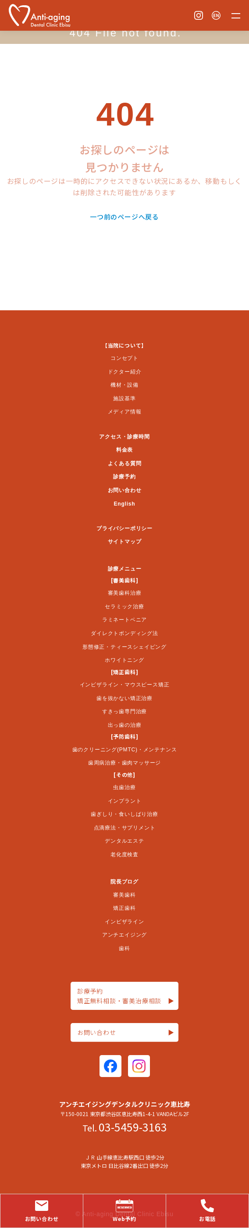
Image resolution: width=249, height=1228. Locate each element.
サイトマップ (125, 542)
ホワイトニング (124, 660)
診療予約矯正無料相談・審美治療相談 (125, 996)
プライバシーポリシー (124, 528)
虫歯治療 (124, 787)
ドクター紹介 (125, 372)
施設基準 (124, 398)
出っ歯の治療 (125, 725)
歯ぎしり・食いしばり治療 (124, 814)
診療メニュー (125, 569)
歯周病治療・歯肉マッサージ (124, 763)
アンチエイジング (124, 935)
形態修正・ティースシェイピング (124, 647)
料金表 (124, 450)
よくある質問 (125, 463)
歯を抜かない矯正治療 (124, 698)
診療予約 (124, 477)
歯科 (124, 948)
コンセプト (124, 358)
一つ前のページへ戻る (124, 216)
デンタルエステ (124, 841)
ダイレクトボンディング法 (124, 633)
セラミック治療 (124, 606)
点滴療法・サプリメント (125, 828)
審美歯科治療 (125, 593)
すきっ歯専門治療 (124, 711)
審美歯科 (124, 895)
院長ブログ (124, 882)
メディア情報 (125, 412)
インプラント (125, 801)
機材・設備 (124, 385)
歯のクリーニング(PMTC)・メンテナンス (124, 750)
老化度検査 (124, 854)
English (124, 504)
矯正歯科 (124, 908)
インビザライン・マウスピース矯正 (125, 685)
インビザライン (124, 922)
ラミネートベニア (124, 620)
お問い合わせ (125, 490)
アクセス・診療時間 (124, 437)
